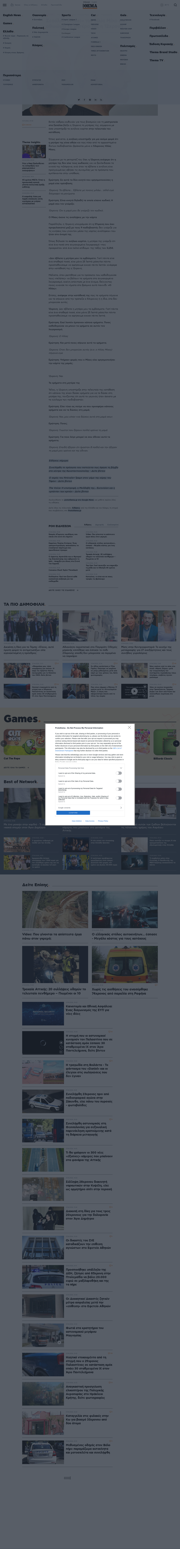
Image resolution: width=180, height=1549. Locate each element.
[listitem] (90, 768)
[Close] (130, 728)
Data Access (89, 821)
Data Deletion (77, 821)
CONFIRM (73, 813)
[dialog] (90, 774)
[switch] (119, 773)
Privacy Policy (103, 821)
